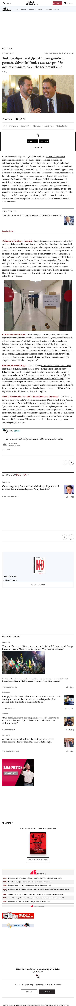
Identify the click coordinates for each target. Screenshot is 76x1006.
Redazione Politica (10, 497)
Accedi (29, 992)
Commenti (7, 119)
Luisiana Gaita (8, 708)
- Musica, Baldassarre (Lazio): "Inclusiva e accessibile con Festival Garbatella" (27, 885)
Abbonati (57, 3)
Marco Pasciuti (8, 730)
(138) (71, 708)
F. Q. (4, 72)
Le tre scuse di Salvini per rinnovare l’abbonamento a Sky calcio (34, 438)
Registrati (47, 992)
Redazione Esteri (9, 687)
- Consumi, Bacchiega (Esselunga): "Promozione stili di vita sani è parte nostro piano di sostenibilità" (33, 898)
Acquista (38, 584)
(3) (72, 751)
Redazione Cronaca (10, 751)
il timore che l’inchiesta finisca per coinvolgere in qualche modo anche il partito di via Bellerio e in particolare (36, 368)
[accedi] (68, 3)
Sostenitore (12, 443)
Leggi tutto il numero (38, 860)
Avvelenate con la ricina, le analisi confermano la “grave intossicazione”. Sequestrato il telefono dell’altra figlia (27, 740)
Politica (7, 48)
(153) (71, 730)
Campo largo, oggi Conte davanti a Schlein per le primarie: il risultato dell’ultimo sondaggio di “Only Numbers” (30, 487)
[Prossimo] (71, 462)
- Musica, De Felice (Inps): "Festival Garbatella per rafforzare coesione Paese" (27, 901)
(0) (8, 449)
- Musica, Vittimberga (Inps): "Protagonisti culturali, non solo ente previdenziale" (27, 882)
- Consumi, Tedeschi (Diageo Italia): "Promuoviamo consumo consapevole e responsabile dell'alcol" (33, 894)
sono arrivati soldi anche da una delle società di (45, 388)
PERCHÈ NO (10, 576)
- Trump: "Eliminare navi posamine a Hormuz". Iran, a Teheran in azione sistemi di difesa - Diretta (32, 878)
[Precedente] (64, 462)
